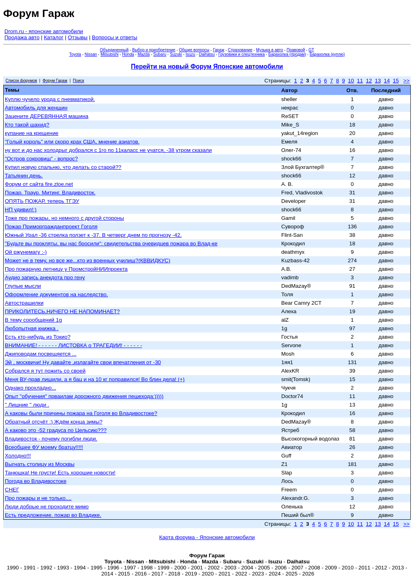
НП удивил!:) (21, 210)
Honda (128, 54)
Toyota (75, 54)
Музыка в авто (269, 50)
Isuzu (190, 54)
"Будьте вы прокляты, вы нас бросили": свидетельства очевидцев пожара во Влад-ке (111, 243)
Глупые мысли (23, 286)
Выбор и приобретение (153, 50)
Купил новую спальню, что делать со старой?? (63, 167)
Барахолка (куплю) (327, 54)
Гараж (218, 50)
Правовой (295, 50)
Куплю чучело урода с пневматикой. (50, 99)
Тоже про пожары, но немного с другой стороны (64, 218)
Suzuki (176, 54)
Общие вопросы (194, 50)
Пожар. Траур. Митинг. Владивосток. (50, 193)
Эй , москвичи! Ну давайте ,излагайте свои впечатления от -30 (83, 362)
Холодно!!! (18, 456)
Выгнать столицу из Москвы (40, 464)
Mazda (144, 54)
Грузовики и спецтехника (241, 54)
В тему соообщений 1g (33, 320)
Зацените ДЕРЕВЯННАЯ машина (46, 116)
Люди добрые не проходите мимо (47, 507)
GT (311, 50)
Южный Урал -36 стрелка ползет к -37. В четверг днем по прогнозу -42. (93, 235)
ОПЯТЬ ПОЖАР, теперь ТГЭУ (42, 201)
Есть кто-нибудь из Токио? (38, 337)
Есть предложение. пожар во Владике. (53, 515)
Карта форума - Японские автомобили (207, 537)
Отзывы (78, 37)
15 (396, 81)
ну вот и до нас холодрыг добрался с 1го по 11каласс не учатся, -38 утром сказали (108, 150)
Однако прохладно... (30, 388)
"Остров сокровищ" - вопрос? (41, 159)
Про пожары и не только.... (38, 498)
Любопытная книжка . (32, 328)
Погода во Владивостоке (36, 481)
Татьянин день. (24, 176)
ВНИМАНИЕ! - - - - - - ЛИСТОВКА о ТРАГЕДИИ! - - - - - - (73, 345)
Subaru (159, 54)
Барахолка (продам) (287, 54)
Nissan (91, 54)
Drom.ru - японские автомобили (43, 31)
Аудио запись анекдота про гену (45, 277)
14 (387, 81)
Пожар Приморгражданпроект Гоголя (51, 226)
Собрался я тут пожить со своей (45, 371)
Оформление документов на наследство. (56, 294)
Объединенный (114, 50)
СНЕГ (12, 490)
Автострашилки (24, 303)
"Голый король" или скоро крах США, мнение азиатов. (72, 142)
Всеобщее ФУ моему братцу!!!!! (44, 447)
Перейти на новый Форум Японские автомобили (207, 66)
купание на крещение (32, 133)
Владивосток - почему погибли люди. (51, 439)
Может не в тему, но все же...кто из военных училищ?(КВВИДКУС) (87, 260)
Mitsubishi (109, 54)
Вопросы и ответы (114, 37)
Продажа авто (22, 37)
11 (360, 81)
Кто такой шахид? (27, 125)
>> (406, 81)
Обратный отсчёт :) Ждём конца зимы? (53, 422)
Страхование (240, 50)
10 (351, 81)
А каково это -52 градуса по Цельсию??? (56, 430)
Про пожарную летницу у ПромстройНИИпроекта (66, 269)
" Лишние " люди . (27, 405)
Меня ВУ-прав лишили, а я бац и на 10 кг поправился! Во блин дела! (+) (94, 379)
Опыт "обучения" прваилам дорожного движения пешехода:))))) (84, 396)
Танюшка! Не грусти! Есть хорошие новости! (60, 473)
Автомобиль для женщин (36, 108)
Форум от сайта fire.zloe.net (39, 184)
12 (369, 81)
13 (378, 81)
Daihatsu (207, 54)
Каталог (53, 37)
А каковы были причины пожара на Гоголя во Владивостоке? (81, 413)
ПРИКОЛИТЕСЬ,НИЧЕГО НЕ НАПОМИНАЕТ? (62, 311)
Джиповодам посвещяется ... (41, 354)
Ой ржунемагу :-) (26, 252)
